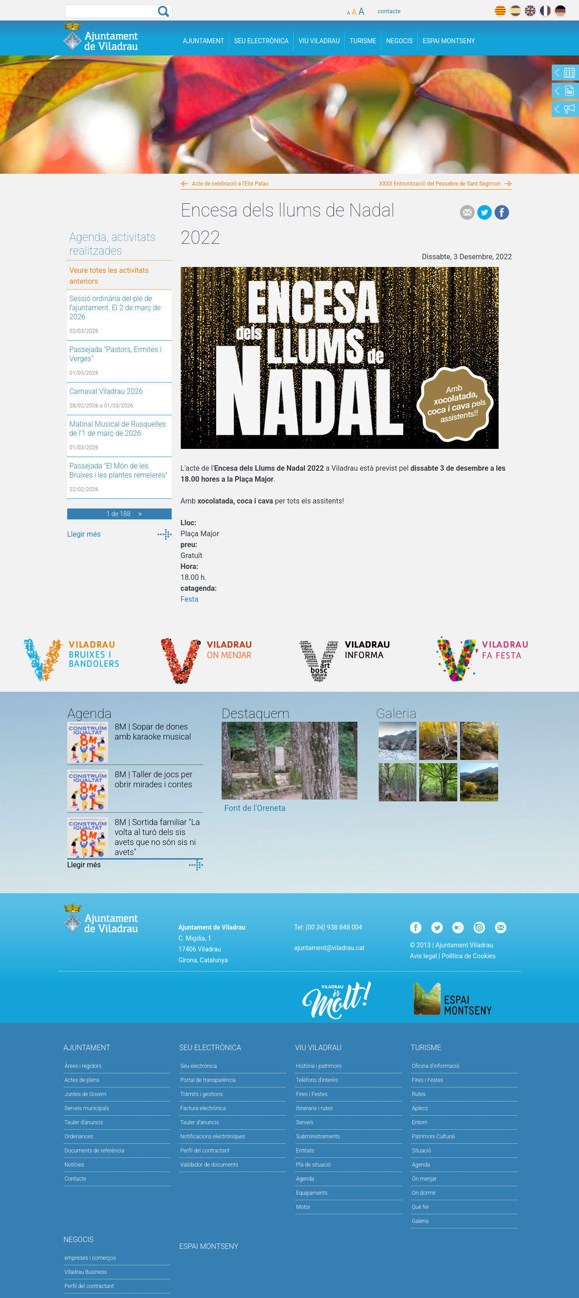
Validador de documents (209, 1165)
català (500, 10)
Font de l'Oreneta (255, 808)
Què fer (420, 1207)
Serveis (304, 1122)
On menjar (424, 1179)
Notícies (74, 1165)
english (530, 10)
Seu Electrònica (261, 41)
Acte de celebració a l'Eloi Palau (230, 184)
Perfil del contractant (205, 1150)
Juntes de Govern (85, 1094)
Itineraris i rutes (314, 1108)
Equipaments (311, 1193)
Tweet (484, 212)
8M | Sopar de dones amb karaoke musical (153, 731)
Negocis (399, 41)
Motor (303, 1207)
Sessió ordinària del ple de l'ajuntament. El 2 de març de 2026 (115, 307)
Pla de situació (313, 1165)
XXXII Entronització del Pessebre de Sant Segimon (439, 184)
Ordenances (78, 1136)
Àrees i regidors (82, 1066)
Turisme (363, 41)
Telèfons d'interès (317, 1080)
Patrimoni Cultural (433, 1136)
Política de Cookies (468, 956)
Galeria (420, 1221)
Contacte (75, 1179)
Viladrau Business (85, 1272)
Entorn (420, 1122)
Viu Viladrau (319, 41)
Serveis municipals (86, 1108)
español (515, 10)
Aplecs (420, 1108)
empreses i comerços (90, 1258)
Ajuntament (203, 41)
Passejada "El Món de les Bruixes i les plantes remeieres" (118, 470)
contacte (389, 11)
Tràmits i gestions (201, 1094)
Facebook (502, 212)
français (545, 10)
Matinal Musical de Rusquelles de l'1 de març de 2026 (117, 429)
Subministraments (318, 1136)
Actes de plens (81, 1080)
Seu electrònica (198, 1066)
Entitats (305, 1150)
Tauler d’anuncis (199, 1122)
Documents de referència (94, 1150)
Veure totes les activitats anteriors (109, 276)
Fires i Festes (311, 1094)
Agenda (305, 1179)
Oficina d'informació (436, 1066)
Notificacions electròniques (212, 1136)
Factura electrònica (203, 1108)
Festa (189, 599)
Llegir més (84, 534)
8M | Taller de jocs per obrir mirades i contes (154, 779)
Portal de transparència (208, 1080)
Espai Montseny (449, 41)
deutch (560, 10)
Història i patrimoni (318, 1066)
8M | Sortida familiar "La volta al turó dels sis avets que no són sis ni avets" (157, 837)
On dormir (423, 1193)
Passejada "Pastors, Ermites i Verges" (115, 354)
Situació (421, 1150)
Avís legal (423, 956)
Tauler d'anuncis (83, 1122)
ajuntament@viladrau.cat (329, 947)
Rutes (419, 1094)
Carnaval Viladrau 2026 (106, 391)
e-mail (467, 212)
